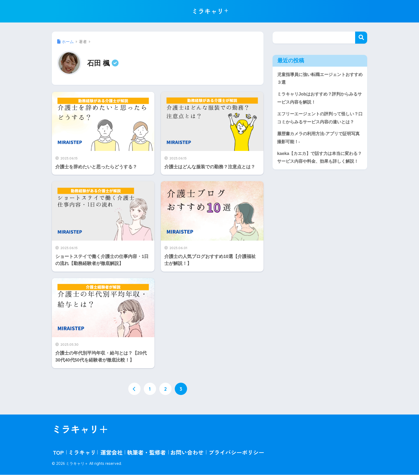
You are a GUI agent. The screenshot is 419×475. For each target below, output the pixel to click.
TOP (58, 453)
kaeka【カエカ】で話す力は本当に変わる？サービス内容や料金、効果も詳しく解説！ (318, 171)
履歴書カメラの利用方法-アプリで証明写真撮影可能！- (318, 147)
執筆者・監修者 (146, 453)
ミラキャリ (82, 453)
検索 (361, 38)
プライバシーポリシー (236, 453)
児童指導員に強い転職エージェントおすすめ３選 (318, 78)
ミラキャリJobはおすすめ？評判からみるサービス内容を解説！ (319, 98)
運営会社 (111, 453)
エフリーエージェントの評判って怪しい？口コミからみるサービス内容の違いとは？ (318, 123)
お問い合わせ (187, 453)
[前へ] (134, 389)
